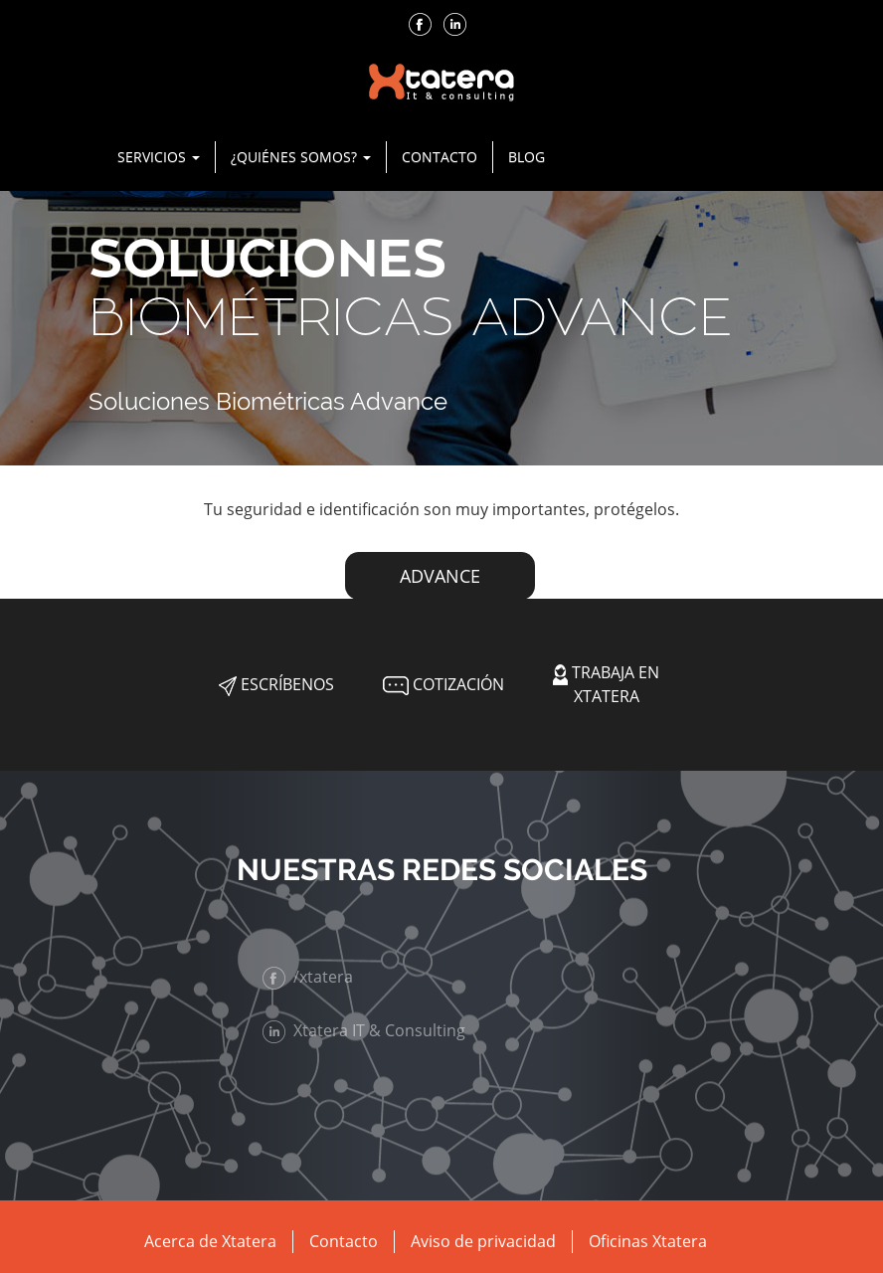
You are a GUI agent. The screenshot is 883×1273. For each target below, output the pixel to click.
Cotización (441, 684)
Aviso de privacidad (483, 1241)
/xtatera (315, 977)
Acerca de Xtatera (210, 1241)
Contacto (439, 156)
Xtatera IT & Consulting (371, 1030)
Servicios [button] (158, 156)
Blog (526, 156)
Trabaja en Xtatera (606, 683)
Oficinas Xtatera (648, 1241)
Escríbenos (276, 684)
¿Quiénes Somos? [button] (301, 156)
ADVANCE (440, 576)
